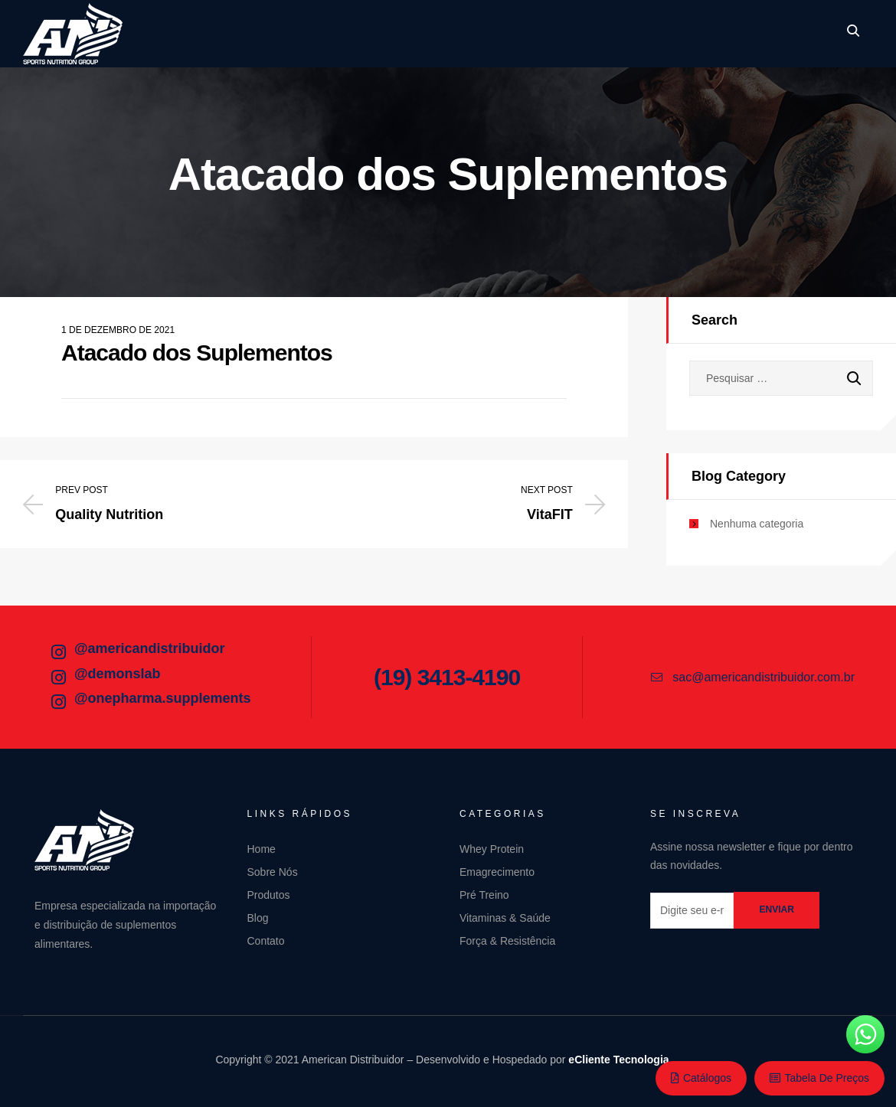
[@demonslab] (58, 677)
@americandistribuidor (149, 648)
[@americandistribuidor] (58, 652)
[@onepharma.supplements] (58, 702)
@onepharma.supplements (162, 698)
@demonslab (117, 673)
